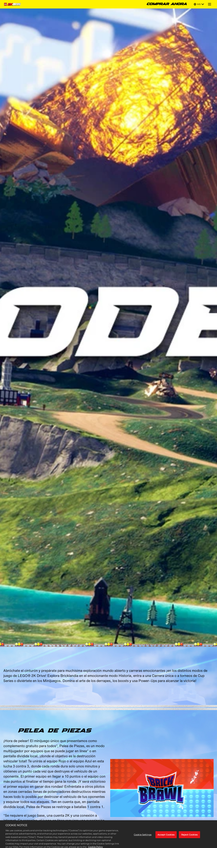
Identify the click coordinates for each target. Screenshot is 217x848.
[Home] (13, 4)
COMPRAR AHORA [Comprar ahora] (167, 4)
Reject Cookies (189, 837)
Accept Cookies (166, 837)
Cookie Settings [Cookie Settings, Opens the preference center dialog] (142, 837)
